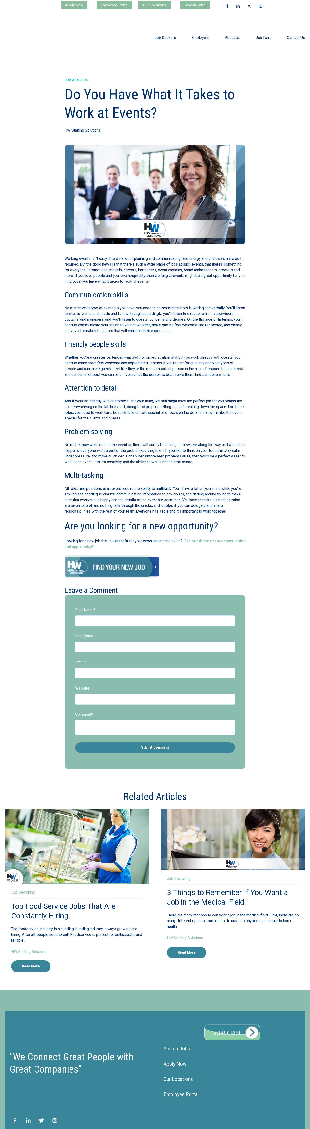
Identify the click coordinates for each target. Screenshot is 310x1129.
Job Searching (76, 69)
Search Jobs (195, 5)
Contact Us (296, 32)
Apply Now (74, 5)
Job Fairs (263, 32)
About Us (232, 32)
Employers (200, 32)
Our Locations (154, 5)
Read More (31, 955)
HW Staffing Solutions (83, 120)
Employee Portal (114, 5)
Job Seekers (165, 32)
